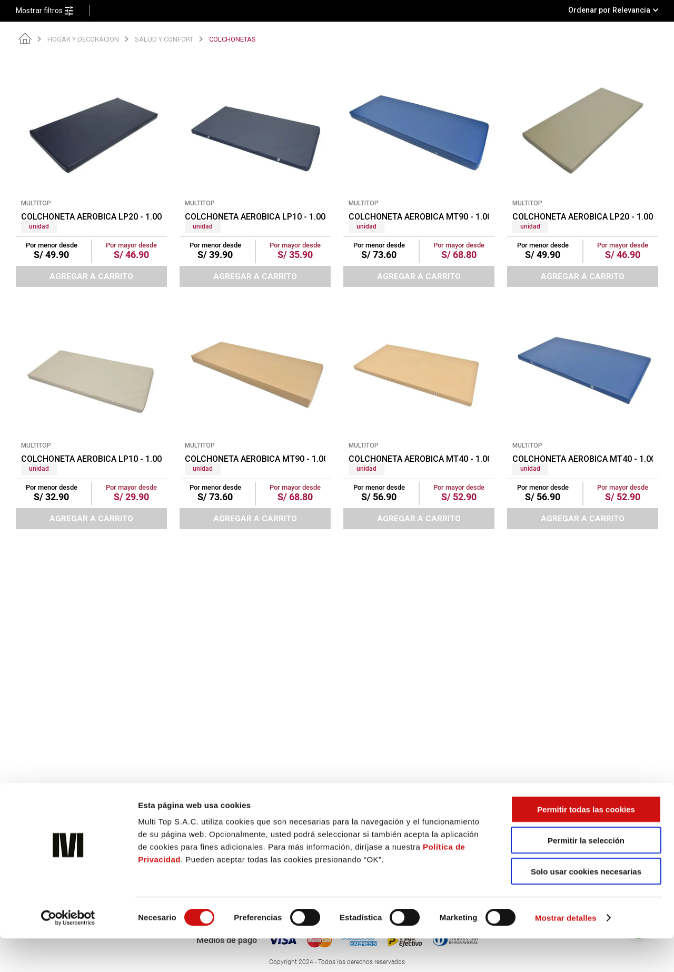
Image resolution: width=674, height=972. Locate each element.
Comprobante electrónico (378, 801)
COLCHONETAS (232, 39)
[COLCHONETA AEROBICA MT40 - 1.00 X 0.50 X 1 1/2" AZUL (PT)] (582, 414)
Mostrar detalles (566, 951)
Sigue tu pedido (515, 812)
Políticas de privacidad (373, 812)
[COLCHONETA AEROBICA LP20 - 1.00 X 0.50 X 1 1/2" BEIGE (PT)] (582, 172)
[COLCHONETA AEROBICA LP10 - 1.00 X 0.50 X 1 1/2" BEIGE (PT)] (91, 414)
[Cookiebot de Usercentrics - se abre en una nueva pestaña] (68, 951)
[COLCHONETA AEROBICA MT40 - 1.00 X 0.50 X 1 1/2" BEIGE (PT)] (418, 414)
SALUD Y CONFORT (164, 39)
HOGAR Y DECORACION (83, 39)
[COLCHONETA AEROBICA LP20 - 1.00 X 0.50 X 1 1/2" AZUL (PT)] (91, 172)
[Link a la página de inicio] (25, 39)
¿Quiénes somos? (213, 801)
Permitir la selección (586, 873)
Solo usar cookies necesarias (586, 904)
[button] (53, 10)
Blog (497, 801)
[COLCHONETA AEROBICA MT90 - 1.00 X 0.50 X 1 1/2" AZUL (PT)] (418, 172)
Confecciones (206, 812)
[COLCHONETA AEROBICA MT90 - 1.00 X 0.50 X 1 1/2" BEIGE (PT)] (255, 414)
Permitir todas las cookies (586, 842)
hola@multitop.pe (71, 812)
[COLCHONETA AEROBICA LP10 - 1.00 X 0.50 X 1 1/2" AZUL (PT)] (255, 172)
